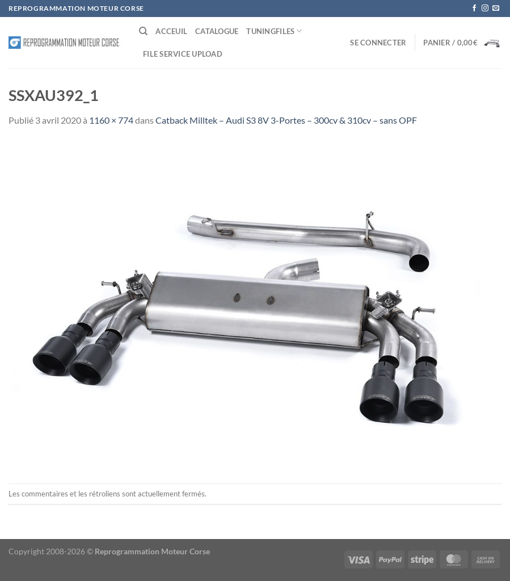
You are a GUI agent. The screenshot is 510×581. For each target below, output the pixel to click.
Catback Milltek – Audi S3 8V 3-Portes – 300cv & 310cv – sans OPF (286, 120)
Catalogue (216, 31)
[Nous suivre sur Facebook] (474, 8)
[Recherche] (143, 31)
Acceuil (171, 31)
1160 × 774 (111, 120)
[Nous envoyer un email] (495, 8)
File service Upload (182, 53)
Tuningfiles (274, 31)
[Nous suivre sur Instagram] (485, 8)
